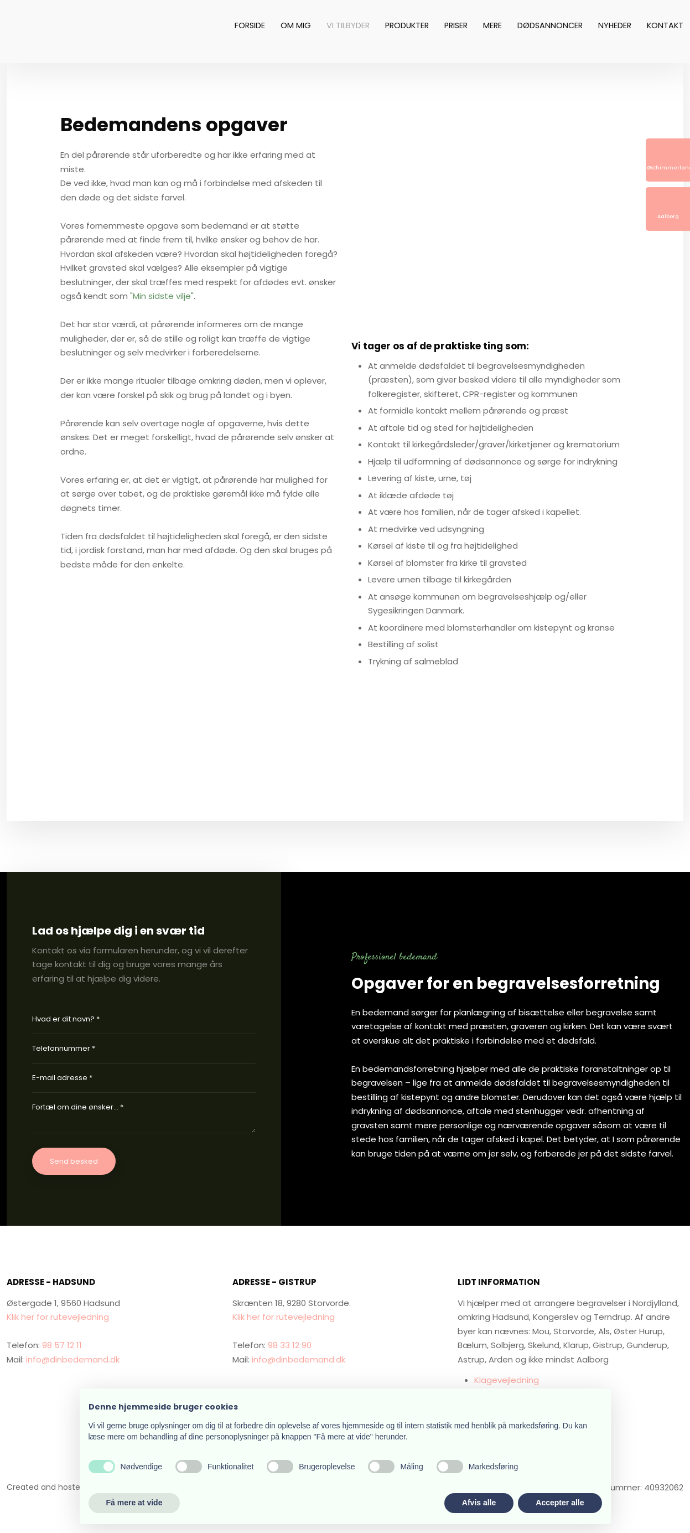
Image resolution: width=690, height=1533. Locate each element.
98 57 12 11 (62, 1345)
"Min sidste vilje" (162, 296)
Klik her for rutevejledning (58, 1317)
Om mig (296, 25)
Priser (456, 25)
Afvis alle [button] (479, 1502)
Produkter (407, 25)
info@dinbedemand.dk (73, 1359)
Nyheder (614, 25)
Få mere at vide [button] (134, 1502)
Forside (250, 25)
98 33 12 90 (290, 1345)
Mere (492, 25)
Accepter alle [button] (560, 1502)
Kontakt (665, 25)
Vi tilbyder (348, 25)
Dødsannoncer (550, 25)
